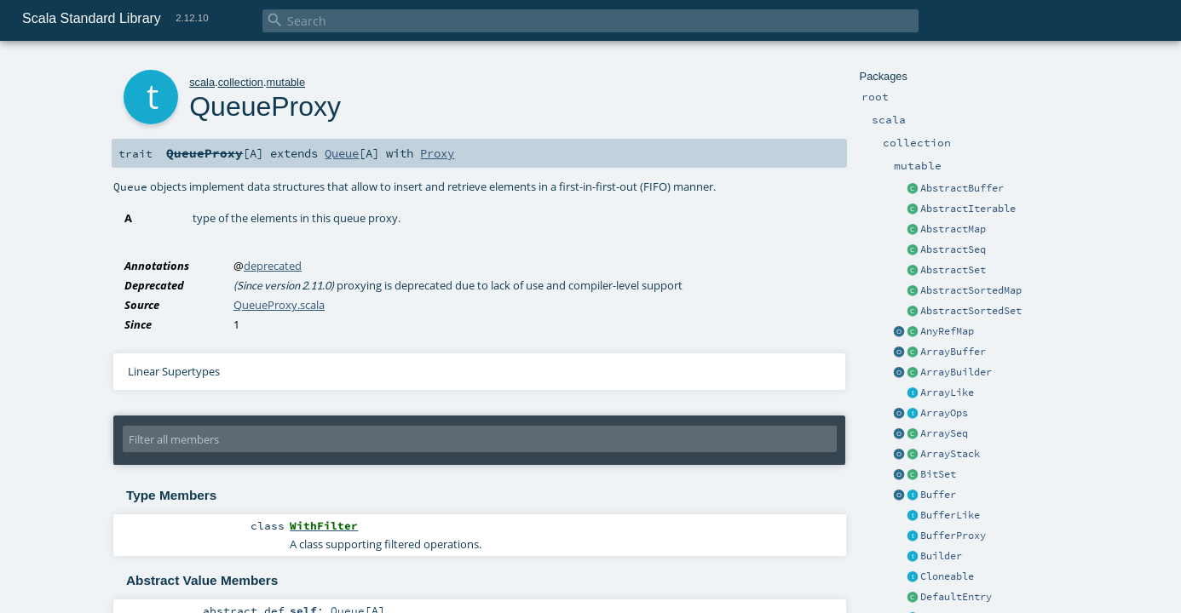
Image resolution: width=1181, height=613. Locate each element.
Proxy (437, 153)
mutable (286, 82)
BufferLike (950, 515)
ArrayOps (944, 413)
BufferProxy (953, 535)
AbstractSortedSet (971, 311)
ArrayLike (947, 392)
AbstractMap (953, 229)
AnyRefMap (947, 331)
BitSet (938, 474)
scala (202, 82)
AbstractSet (953, 270)
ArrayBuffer (953, 352)
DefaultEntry (956, 597)
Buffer (938, 495)
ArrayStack (950, 454)
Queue (342, 153)
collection (240, 82)
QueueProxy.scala (279, 304)
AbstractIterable (968, 209)
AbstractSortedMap (971, 290)
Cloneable (947, 576)
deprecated (273, 265)
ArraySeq (944, 433)
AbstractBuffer (962, 188)
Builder (941, 556)
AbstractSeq (953, 249)
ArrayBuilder (956, 372)
